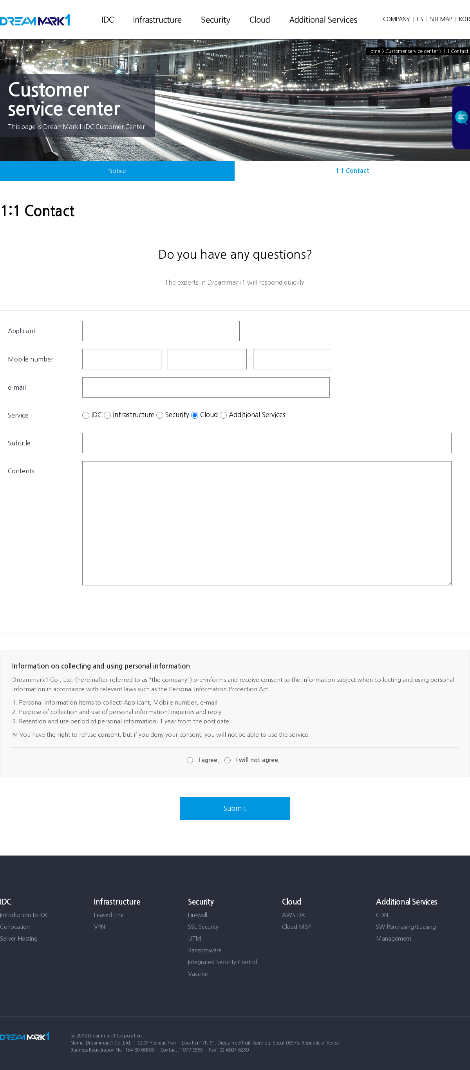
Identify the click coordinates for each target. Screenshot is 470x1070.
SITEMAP (441, 19)
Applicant (22, 331)
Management (393, 938)
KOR (464, 19)
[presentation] (141, 608)
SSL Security (203, 927)
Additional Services (257, 414)
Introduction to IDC (24, 915)
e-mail (17, 387)
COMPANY (396, 19)
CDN (382, 915)
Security (177, 414)
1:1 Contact (352, 171)
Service (18, 415)
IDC (96, 414)
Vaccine (198, 974)
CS (420, 19)
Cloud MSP (296, 927)
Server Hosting (19, 938)
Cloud (209, 414)
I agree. (209, 760)
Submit (235, 808)
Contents (21, 471)
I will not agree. (258, 760)
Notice (117, 171)
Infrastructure (133, 414)
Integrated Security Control (222, 962)
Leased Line (109, 915)
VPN (99, 927)
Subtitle (19, 443)
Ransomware (205, 950)
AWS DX (293, 915)
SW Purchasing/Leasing (406, 927)
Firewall (197, 915)
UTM (194, 938)
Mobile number (30, 359)
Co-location (15, 927)
